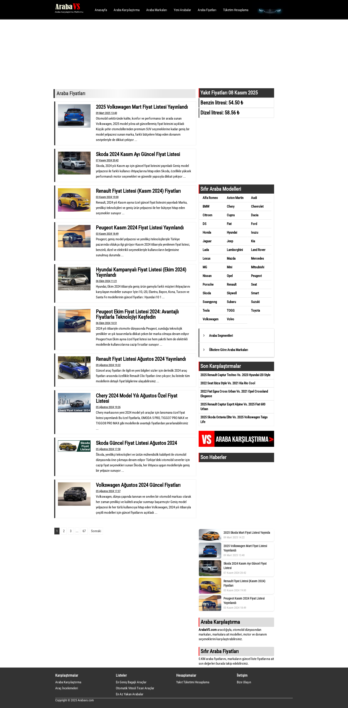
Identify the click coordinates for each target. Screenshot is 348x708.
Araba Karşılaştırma (127, 10)
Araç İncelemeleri (66, 688)
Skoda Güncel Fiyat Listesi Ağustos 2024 (136, 443)
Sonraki (96, 531)
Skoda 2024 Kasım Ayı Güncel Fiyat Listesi (138, 154)
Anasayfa (101, 10)
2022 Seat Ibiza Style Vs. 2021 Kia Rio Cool (227, 383)
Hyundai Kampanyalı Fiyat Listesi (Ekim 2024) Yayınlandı (141, 272)
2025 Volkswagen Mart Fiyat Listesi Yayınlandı (142, 107)
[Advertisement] (168, 53)
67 (84, 531)
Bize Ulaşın (244, 682)
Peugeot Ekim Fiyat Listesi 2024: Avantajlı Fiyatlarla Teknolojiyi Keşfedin (137, 314)
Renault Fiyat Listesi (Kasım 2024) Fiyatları (138, 191)
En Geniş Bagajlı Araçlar (131, 682)
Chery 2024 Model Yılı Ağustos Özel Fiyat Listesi (136, 398)
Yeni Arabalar (182, 10)
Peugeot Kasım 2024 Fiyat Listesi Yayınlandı (140, 228)
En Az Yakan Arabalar (129, 694)
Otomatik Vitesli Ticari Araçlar (135, 688)
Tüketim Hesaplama (235, 10)
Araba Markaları (156, 10)
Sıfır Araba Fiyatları (220, 651)
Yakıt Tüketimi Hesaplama (192, 682)
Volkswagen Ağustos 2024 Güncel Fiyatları (138, 485)
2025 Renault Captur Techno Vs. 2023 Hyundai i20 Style (235, 375)
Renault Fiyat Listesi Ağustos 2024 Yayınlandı (141, 359)
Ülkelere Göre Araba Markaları (228, 350)
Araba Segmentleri (221, 336)
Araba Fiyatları (207, 10)
